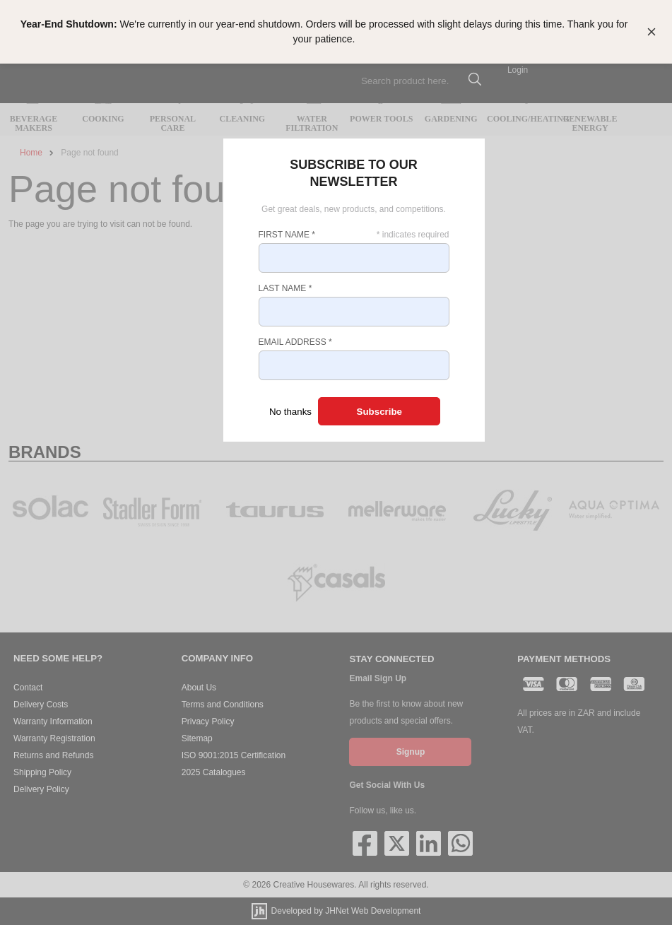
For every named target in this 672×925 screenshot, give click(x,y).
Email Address (295, 342)
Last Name (285, 288)
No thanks (290, 411)
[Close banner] (651, 32)
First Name (287, 235)
